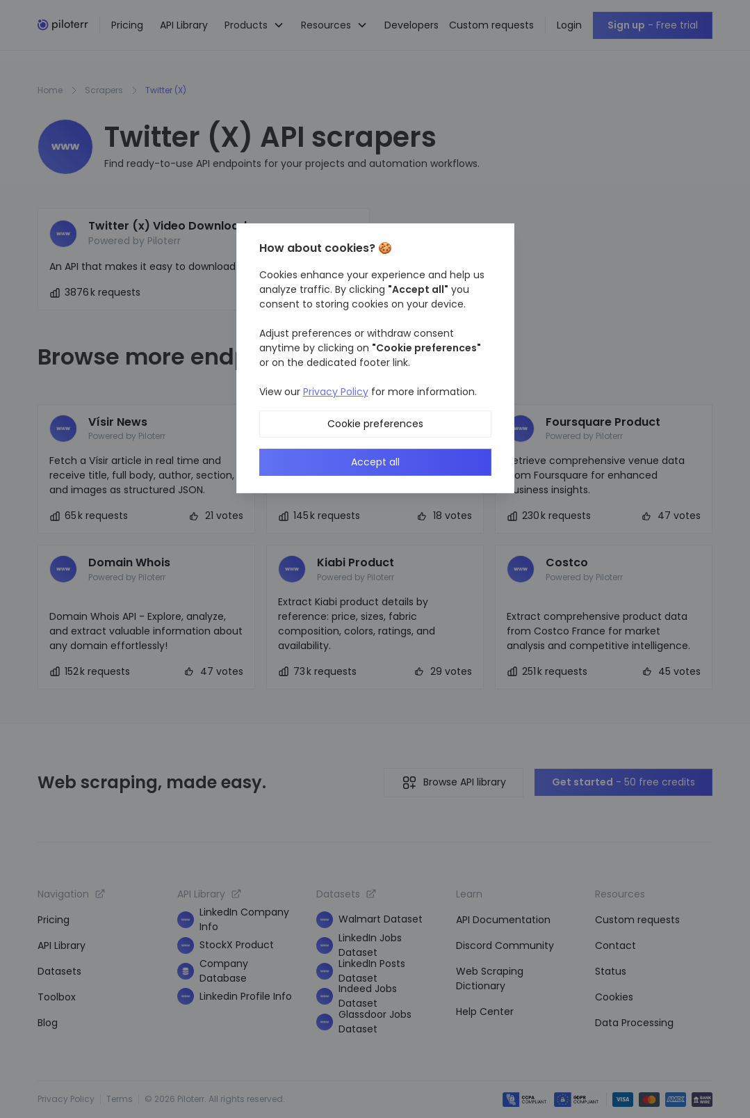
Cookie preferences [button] (375, 424)
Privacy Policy (335, 392)
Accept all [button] (375, 462)
